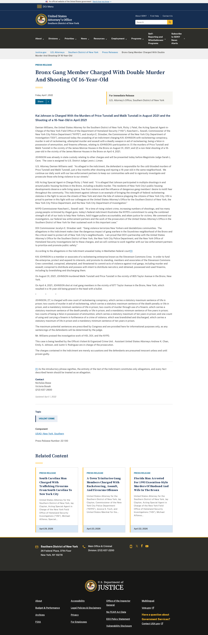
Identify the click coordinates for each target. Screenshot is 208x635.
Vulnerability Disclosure (119, 626)
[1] (131, 251)
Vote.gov (148, 608)
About (38, 601)
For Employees (79, 622)
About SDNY (141, 16)
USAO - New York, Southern (49, 433)
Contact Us (168, 16)
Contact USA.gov (153, 623)
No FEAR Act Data (116, 612)
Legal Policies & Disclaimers (86, 608)
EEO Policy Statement (118, 619)
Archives (40, 615)
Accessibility (78, 601)
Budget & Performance (47, 608)
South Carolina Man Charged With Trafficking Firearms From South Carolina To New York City (55, 486)
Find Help (154, 16)
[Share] (43, 101)
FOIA (38, 622)
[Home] (58, 25)
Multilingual (148, 601)
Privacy (75, 615)
